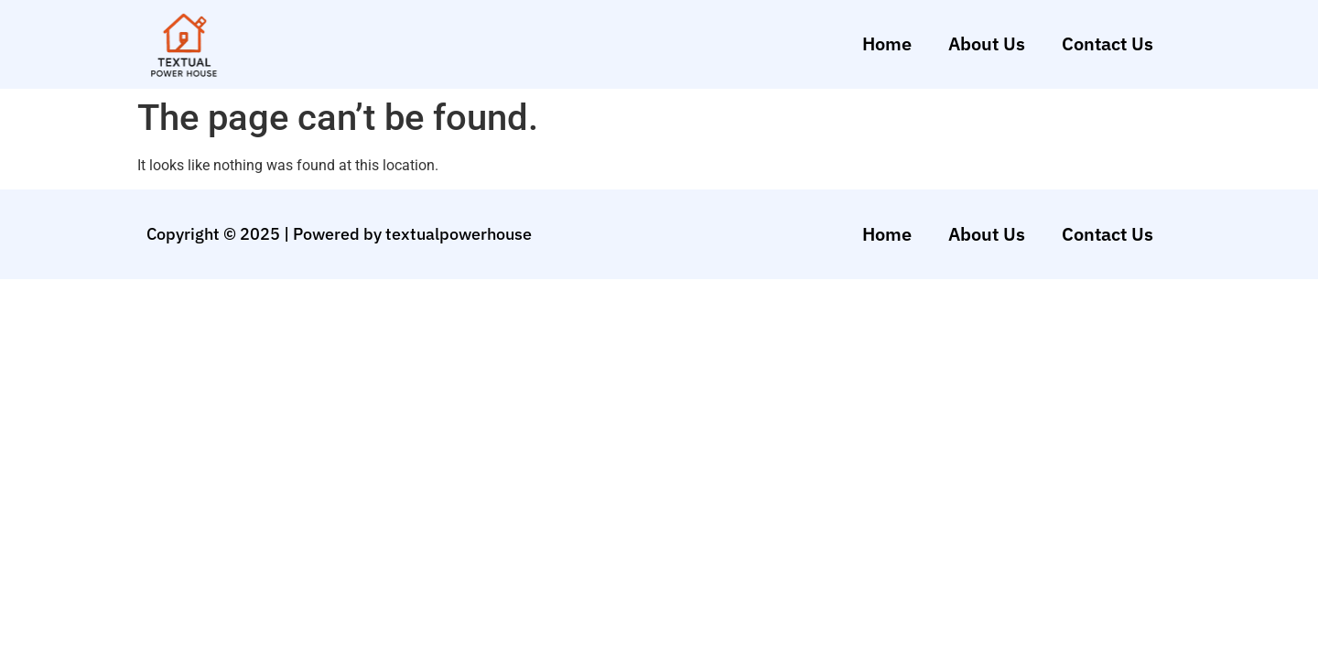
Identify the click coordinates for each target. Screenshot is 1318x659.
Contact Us (1107, 43)
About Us (986, 43)
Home (887, 43)
